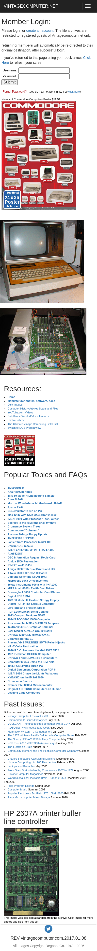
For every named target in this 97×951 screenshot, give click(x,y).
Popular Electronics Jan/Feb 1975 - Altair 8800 (36, 793)
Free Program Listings (21, 785)
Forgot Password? (15, 91)
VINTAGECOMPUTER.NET (31, 6)
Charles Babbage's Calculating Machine (32, 758)
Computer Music (17, 789)
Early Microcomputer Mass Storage (29, 797)
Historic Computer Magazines (25, 773)
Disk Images (15, 404)
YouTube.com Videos (20, 412)
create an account (39, 31)
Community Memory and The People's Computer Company (43, 750)
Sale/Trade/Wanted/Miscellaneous (28, 416)
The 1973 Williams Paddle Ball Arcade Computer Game (41, 735)
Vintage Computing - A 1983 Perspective (32, 762)
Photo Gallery (16, 420)
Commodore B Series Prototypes (27, 720)
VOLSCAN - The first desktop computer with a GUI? (39, 723)
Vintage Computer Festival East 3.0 (29, 716)
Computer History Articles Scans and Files (33, 408)
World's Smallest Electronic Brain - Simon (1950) (37, 777)
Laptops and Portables (21, 766)
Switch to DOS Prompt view (24, 427)
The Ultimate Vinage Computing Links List (33, 424)
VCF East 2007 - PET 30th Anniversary (31, 743)
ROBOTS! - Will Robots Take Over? (29, 727)
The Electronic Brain (20, 746)
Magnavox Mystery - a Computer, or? (30, 731)
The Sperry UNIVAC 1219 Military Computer (34, 739)
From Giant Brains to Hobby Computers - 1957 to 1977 (40, 770)
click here (74, 91)
